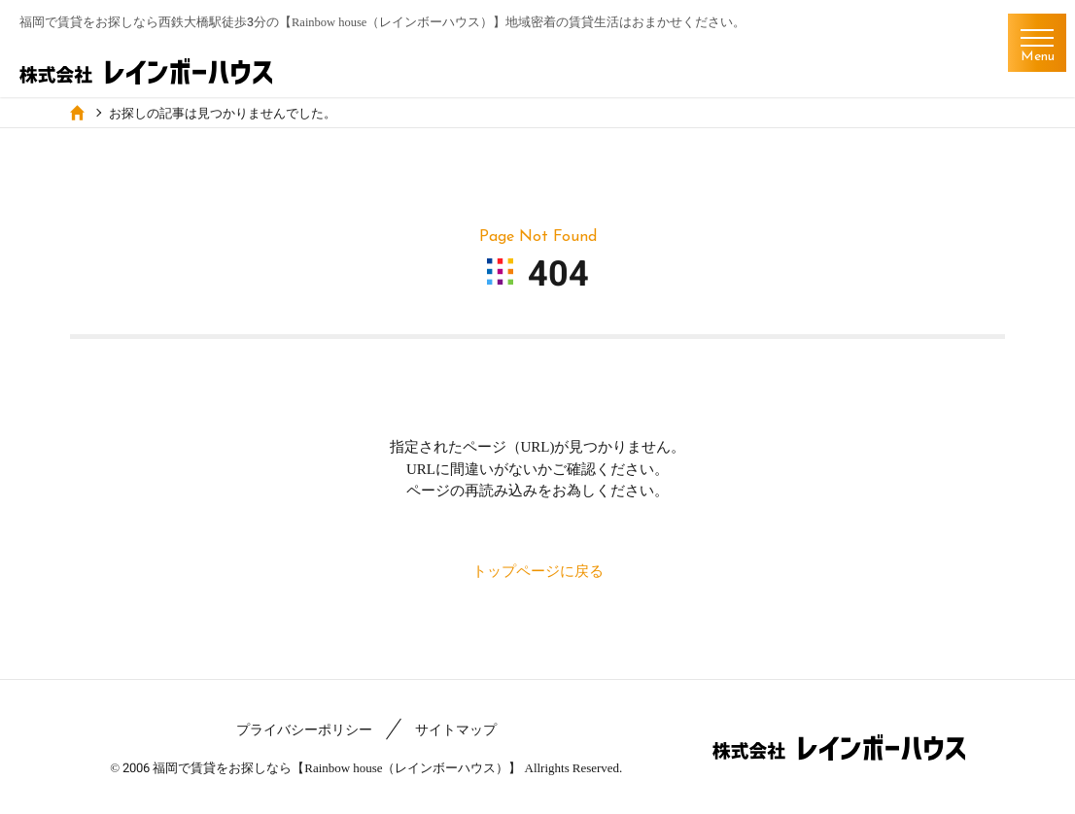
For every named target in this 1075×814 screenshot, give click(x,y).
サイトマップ (456, 729)
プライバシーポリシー (304, 729)
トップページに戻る (538, 570)
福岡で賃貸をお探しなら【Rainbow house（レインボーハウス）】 (337, 767)
